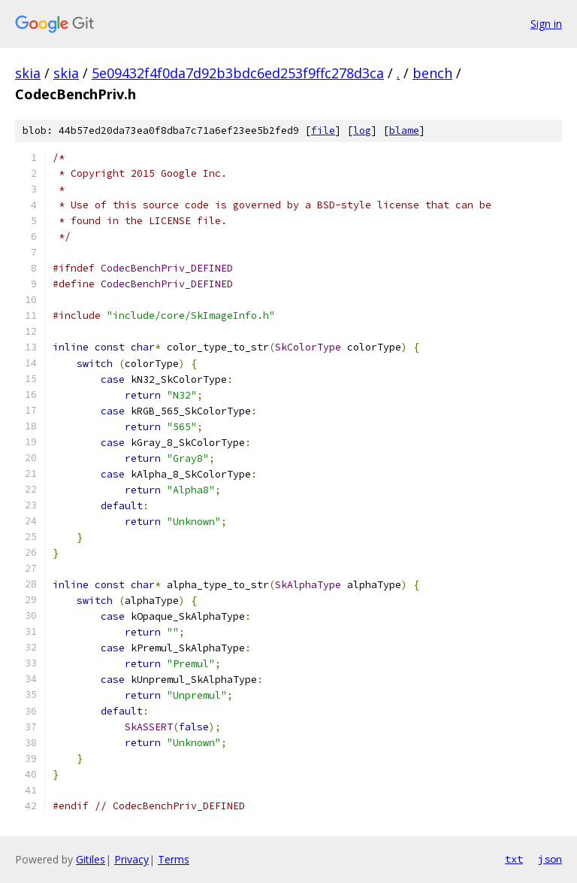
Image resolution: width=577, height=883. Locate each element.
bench (432, 73)
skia (28, 73)
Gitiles (90, 859)
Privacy (131, 859)
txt (514, 859)
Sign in (546, 24)
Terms (173, 859)
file (323, 130)
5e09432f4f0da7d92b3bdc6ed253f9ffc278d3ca (238, 73)
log (362, 130)
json (550, 859)
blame (404, 130)
